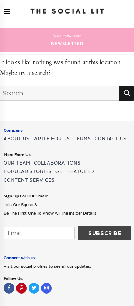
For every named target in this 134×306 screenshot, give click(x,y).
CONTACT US (111, 138)
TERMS (82, 138)
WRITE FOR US (51, 138)
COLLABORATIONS (57, 163)
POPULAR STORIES (28, 171)
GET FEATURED (74, 171)
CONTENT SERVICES (29, 180)
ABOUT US (17, 138)
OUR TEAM (17, 163)
